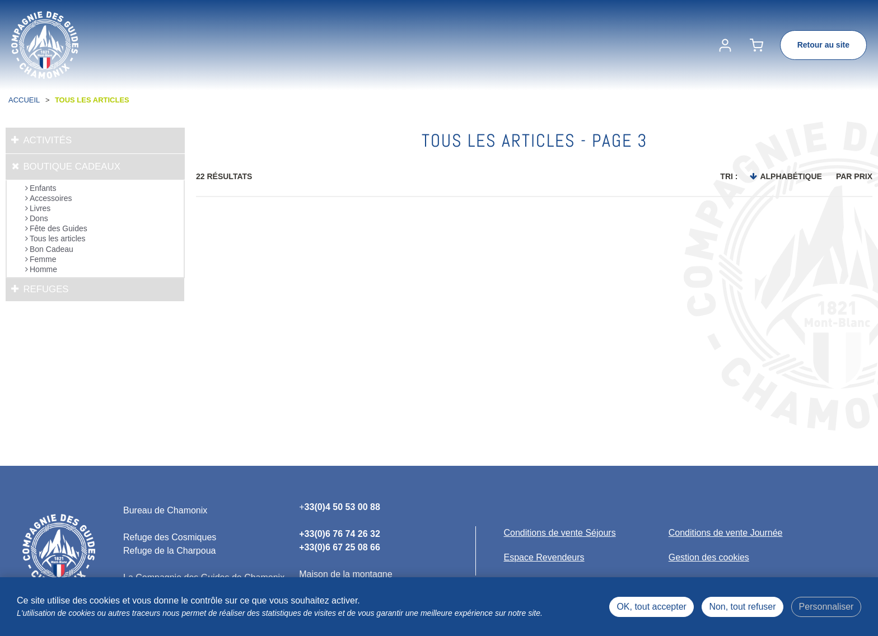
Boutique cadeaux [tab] (71, 166)
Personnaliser (826, 606)
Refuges (45, 289)
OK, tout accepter (651, 606)
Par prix (854, 176)
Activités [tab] (47, 140)
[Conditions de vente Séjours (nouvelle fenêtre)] (560, 532)
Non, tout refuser (742, 606)
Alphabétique (790, 176)
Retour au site (823, 44)
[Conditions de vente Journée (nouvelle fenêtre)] (726, 532)
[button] (756, 45)
